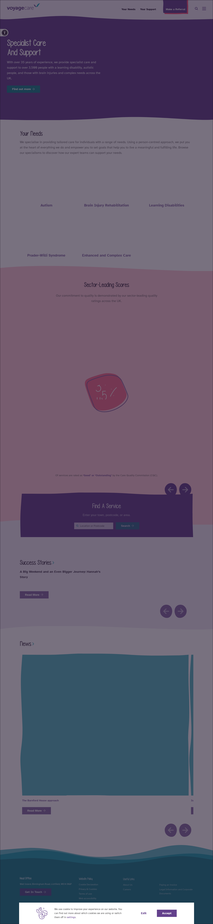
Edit (143, 913)
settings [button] (71, 917)
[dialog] (106, 462)
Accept (166, 913)
